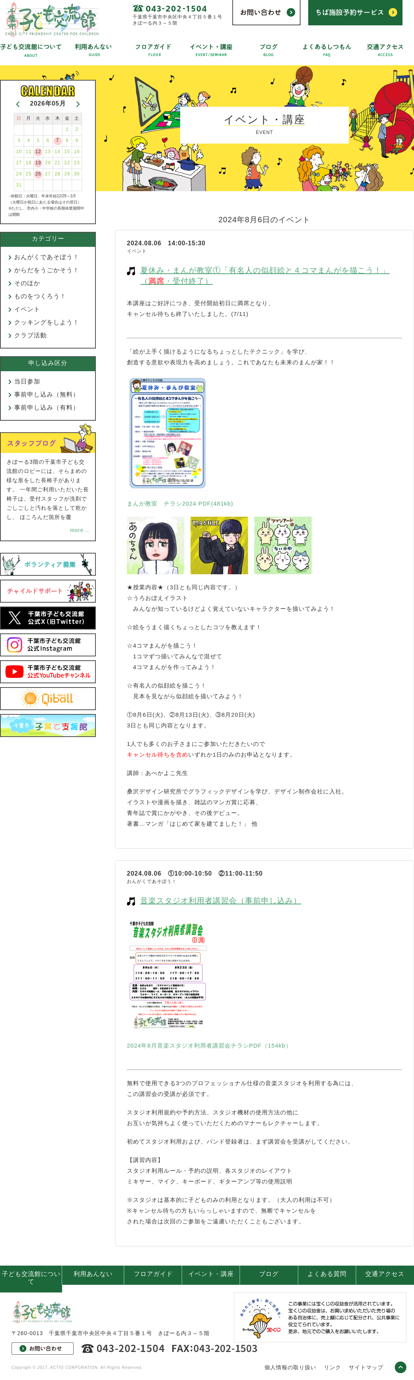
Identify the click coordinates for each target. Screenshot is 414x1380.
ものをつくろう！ (40, 296)
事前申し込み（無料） (46, 394)
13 (48, 151)
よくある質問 (327, 1274)
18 (28, 162)
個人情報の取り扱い (290, 1367)
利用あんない (93, 1274)
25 (28, 174)
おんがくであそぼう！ (46, 257)
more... (79, 530)
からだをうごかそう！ (46, 270)
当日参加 (27, 381)
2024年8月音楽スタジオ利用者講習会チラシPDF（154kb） (209, 1045)
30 (77, 174)
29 (67, 174)
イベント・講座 (211, 1274)
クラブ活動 (30, 335)
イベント (27, 309)
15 (67, 151)
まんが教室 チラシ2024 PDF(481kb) (180, 503)
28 (57, 174)
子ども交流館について (31, 1278)
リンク (332, 1367)
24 (19, 174)
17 (19, 162)
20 (48, 162)
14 (57, 151)
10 (19, 151)
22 (67, 162)
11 (28, 151)
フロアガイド (153, 1274)
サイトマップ (366, 1367)
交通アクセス (384, 1274)
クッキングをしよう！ (46, 322)
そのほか (27, 283)
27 (48, 174)
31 (19, 185)
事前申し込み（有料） (46, 407)
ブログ (269, 1274)
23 (77, 162)
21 (57, 162)
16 (77, 151)
